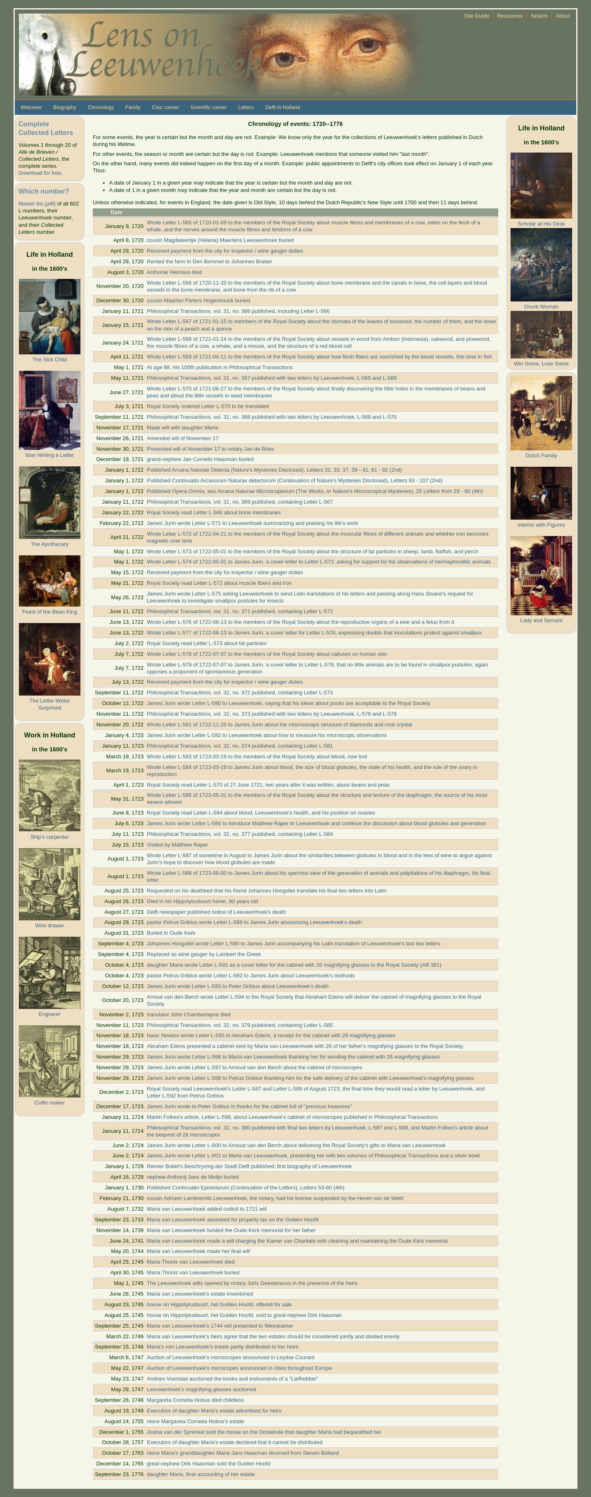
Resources (510, 16)
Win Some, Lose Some (541, 364)
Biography (64, 107)
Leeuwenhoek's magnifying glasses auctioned (201, 1389)
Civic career (165, 107)
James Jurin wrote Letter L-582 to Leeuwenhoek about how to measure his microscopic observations (267, 735)
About (563, 16)
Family (132, 107)
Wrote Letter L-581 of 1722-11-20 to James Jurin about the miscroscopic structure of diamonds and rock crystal (279, 724)
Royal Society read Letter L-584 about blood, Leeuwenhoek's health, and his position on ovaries (261, 813)
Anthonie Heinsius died (174, 272)
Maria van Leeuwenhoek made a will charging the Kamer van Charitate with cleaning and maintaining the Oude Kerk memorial (297, 1241)
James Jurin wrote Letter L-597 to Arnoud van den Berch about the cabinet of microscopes (254, 1067)
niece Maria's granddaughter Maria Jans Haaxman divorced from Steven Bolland (243, 1453)
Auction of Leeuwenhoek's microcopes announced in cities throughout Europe (239, 1368)
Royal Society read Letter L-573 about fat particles (207, 643)
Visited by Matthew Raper (177, 845)
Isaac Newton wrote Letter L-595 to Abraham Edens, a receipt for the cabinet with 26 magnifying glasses (271, 1035)
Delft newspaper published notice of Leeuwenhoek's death (216, 912)
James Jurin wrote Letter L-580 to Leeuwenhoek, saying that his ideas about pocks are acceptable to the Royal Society (289, 703)
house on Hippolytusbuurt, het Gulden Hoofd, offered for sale (219, 1304)
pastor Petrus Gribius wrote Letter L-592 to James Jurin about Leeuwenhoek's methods (251, 975)
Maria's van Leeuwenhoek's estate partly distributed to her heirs (222, 1347)
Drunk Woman (541, 307)
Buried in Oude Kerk (171, 933)
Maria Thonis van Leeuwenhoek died (191, 1262)
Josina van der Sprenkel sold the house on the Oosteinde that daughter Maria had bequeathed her (264, 1432)
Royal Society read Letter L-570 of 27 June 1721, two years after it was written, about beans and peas (268, 785)
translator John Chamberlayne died (189, 1014)
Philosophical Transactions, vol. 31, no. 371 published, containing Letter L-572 (240, 611)
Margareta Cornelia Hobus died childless (195, 1400)
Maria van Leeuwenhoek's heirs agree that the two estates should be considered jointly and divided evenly (273, 1336)
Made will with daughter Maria (182, 427)
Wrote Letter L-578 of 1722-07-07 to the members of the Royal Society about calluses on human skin (267, 654)
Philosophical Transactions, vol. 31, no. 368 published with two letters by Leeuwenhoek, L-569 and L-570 (272, 417)
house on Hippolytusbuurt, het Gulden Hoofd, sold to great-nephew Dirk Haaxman (244, 1315)
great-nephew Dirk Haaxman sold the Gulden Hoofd (208, 1463)
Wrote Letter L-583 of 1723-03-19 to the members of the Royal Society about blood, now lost (257, 756)
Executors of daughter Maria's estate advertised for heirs (214, 1411)
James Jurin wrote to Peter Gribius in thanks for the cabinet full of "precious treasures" (249, 1106)
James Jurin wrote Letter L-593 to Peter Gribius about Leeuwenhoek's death (238, 986)
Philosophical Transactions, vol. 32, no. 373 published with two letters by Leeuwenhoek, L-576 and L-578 (272, 714)
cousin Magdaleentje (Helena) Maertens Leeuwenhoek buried (220, 240)
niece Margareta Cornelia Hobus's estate (195, 1421)
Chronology (101, 107)
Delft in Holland (283, 107)
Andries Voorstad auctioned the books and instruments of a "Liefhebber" (232, 1379)
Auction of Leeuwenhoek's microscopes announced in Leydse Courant (230, 1357)
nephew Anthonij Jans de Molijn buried (193, 1177)
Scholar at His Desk (541, 224)
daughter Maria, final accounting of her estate (201, 1474)
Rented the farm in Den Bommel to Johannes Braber (209, 261)
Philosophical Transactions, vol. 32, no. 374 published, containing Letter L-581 (240, 746)
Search (539, 16)
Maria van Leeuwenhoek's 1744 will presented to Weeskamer (220, 1326)
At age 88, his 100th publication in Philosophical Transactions (220, 367)
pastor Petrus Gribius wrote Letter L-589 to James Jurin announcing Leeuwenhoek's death (254, 922)
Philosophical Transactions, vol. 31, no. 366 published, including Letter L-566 (238, 311)
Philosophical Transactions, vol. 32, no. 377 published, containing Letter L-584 (240, 834)
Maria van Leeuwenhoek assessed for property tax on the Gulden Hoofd (232, 1219)
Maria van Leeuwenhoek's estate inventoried (200, 1294)
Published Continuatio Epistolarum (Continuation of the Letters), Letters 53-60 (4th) (246, 1187)
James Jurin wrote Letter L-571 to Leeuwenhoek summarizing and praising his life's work (252, 523)
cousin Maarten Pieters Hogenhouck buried (198, 300)
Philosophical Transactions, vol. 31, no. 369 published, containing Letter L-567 (240, 502)
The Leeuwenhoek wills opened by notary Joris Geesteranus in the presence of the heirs (252, 1283)
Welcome (31, 107)
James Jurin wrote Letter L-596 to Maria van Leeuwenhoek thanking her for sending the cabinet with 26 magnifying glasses (293, 1057)
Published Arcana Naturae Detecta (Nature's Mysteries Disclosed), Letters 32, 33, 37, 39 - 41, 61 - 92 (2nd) (274, 470)
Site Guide (476, 16)
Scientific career (208, 107)
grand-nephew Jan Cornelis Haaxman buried (200, 459)
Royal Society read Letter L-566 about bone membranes (214, 512)
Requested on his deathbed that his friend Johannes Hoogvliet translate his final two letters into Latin (267, 891)
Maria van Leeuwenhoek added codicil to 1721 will (207, 1209)
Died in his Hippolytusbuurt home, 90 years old (202, 901)
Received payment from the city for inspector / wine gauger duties (225, 251)
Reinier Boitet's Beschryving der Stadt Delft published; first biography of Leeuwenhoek (249, 1166)
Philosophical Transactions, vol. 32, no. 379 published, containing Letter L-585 (240, 1025)
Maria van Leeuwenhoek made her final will (198, 1251)
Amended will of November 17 (183, 438)
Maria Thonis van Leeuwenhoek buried (193, 1272)
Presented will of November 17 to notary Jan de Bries (210, 449)
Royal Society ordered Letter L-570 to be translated (208, 406)
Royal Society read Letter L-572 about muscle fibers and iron (219, 583)
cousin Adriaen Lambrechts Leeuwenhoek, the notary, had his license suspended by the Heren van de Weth (275, 1198)
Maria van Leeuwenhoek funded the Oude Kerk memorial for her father (231, 1230)
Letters (246, 107)
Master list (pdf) (36, 204)
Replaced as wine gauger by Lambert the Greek (204, 954)
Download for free (39, 173)
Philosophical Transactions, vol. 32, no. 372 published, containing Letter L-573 (240, 692)
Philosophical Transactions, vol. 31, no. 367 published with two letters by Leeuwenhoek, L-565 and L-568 (272, 378)
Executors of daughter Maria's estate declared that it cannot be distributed (235, 1442)
